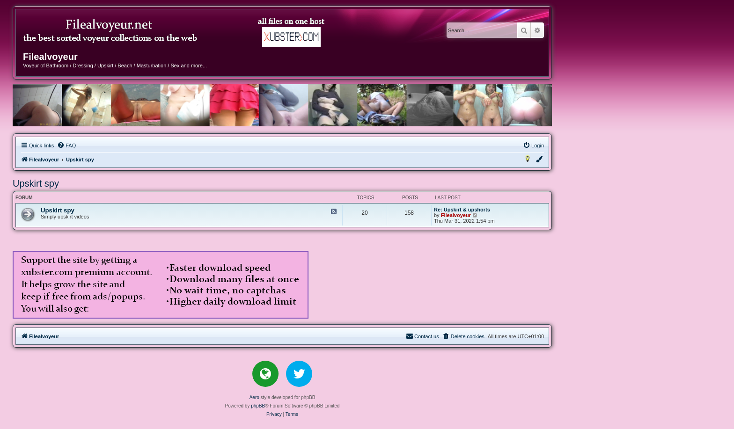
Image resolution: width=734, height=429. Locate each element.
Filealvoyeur (456, 215)
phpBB (258, 405)
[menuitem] (66, 145)
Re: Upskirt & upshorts (462, 209)
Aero (254, 397)
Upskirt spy (36, 183)
